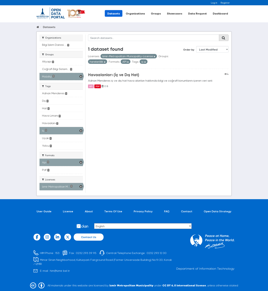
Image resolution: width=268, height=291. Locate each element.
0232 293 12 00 (156, 253)
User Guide (44, 211)
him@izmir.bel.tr (60, 270)
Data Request (197, 13)
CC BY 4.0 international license (184, 285)
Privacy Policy (143, 211)
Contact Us (88, 237)
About (89, 211)
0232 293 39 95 (86, 253)
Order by (188, 49)
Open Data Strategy (217, 211)
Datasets (113, 13)
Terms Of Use (113, 211)
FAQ (166, 211)
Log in (214, 2)
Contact (186, 211)
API (90, 86)
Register (225, 2)
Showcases (174, 13)
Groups (156, 13)
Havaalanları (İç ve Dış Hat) (113, 74)
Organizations (135, 13)
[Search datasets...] (153, 37)
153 (57, 253)
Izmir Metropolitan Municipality (131, 285)
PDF (98, 86)
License (68, 211)
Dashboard (220, 13)
